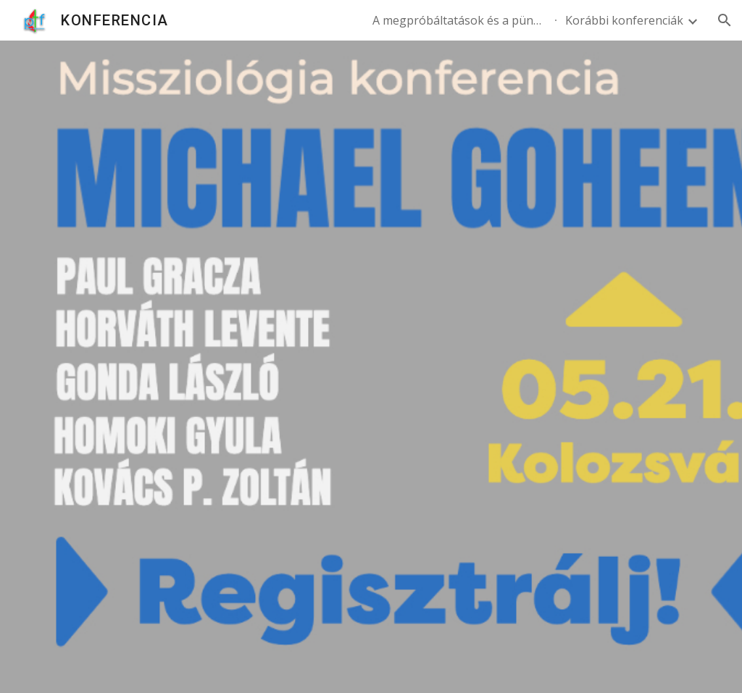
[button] (724, 20)
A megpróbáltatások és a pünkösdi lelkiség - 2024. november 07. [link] (459, 20)
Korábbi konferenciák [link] (624, 20)
